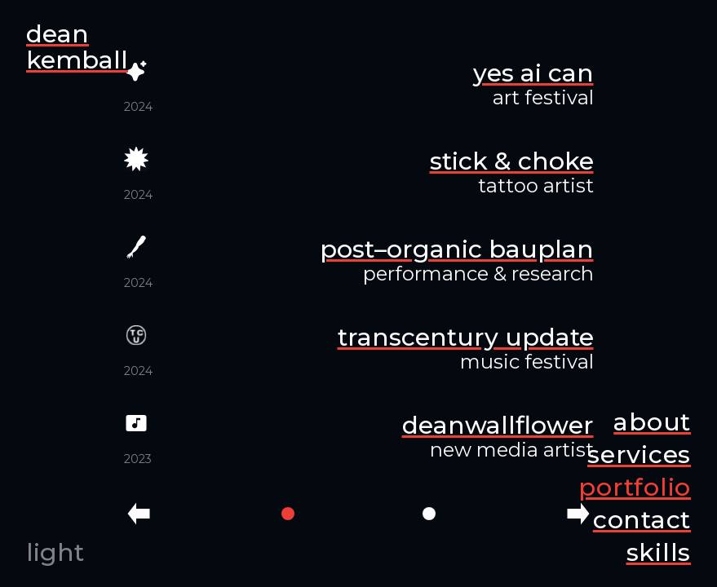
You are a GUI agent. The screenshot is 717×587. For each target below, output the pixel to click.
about (652, 422)
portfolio (634, 487)
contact (642, 520)
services (639, 454)
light (55, 552)
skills (659, 552)
